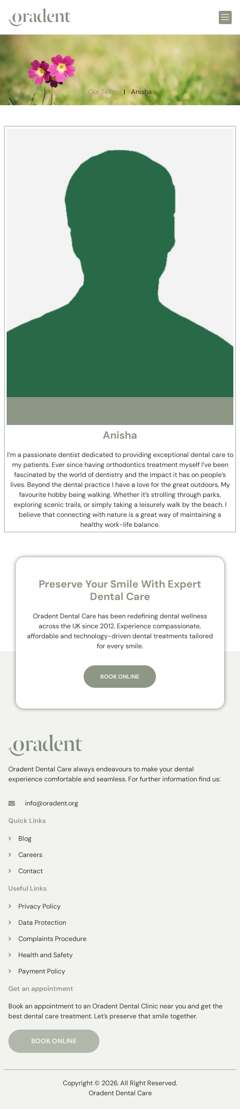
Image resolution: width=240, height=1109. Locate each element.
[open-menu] (225, 17)
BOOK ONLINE (54, 1041)
